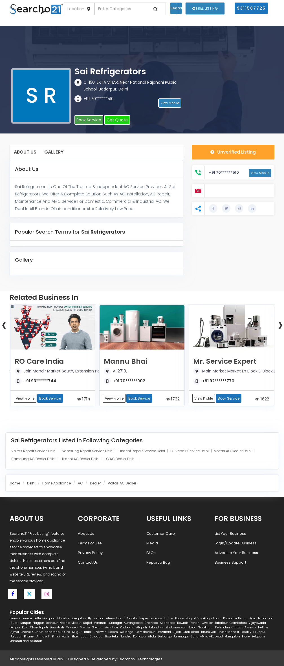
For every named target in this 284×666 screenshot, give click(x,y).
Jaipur (143, 618)
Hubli (88, 632)
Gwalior (207, 623)
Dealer (95, 483)
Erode (246, 636)
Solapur (98, 627)
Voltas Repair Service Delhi (34, 451)
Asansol (250, 627)
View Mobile (169, 103)
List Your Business (230, 533)
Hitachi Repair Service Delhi (142, 451)
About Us (25, 152)
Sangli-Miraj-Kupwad (207, 636)
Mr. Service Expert (224, 361)
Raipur (15, 627)
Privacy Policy (90, 552)
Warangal (127, 632)
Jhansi (26, 632)
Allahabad (167, 623)
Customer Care (160, 533)
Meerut (76, 623)
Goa (67, 632)
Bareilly (246, 632)
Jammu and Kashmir (26, 641)
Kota (25, 627)
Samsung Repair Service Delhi (88, 451)
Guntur (37, 632)
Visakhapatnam (209, 618)
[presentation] (3, 324)
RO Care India (39, 361)
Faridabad (265, 618)
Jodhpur (52, 623)
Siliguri (77, 632)
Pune (14, 618)
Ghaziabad (191, 632)
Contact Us (88, 562)
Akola (152, 636)
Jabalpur (221, 623)
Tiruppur (259, 632)
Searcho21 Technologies (139, 659)
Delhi (31, 483)
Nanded (125, 636)
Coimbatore (238, 623)
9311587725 (251, 8)
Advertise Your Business (236, 552)
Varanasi (100, 623)
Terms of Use (90, 543)
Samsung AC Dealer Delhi (33, 458)
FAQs (151, 552)
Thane (179, 618)
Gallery (53, 152)
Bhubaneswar (176, 627)
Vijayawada (257, 623)
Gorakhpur (205, 627)
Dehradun (222, 627)
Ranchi (195, 623)
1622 (262, 399)
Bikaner (29, 636)
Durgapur (96, 636)
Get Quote (117, 120)
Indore (168, 618)
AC (80, 483)
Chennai (25, 618)
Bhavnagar (79, 636)
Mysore (85, 627)
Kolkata (131, 618)
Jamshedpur (145, 632)
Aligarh (141, 627)
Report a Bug (158, 562)
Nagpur (38, 623)
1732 (173, 399)
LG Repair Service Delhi (190, 451)
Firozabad (164, 632)
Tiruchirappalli (228, 632)
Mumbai (63, 618)
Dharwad (100, 632)
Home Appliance (56, 483)
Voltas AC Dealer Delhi (233, 451)
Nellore (263, 627)
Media (152, 543)
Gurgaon (49, 618)
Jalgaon (16, 636)
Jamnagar (181, 636)
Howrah (182, 623)
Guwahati (57, 627)
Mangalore (232, 636)
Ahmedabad (115, 618)
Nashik (65, 623)
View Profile (25, 398)
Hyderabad (96, 618)
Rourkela (111, 636)
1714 (83, 399)
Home (15, 483)
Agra (252, 618)
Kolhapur (139, 636)
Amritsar (111, 627)
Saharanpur (54, 632)
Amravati (43, 636)
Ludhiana (241, 618)
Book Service (88, 120)
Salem (113, 632)
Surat (14, 623)
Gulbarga (165, 636)
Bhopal (191, 618)
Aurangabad (133, 623)
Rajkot (87, 623)
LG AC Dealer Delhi (120, 458)
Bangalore (78, 618)
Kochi (66, 636)
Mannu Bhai (125, 361)
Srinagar (115, 623)
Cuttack (237, 627)
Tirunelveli (208, 632)
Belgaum (258, 636)
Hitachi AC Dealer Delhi (80, 458)
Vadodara (127, 627)
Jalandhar (156, 627)
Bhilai (56, 636)
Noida (192, 627)
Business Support (230, 562)
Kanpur (25, 623)
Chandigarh (39, 627)
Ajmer (14, 632)
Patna (227, 618)
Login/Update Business (236, 543)
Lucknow (156, 618)
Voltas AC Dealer (122, 483)
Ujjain (177, 632)
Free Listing (205, 8)
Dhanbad (151, 623)
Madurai (72, 627)
